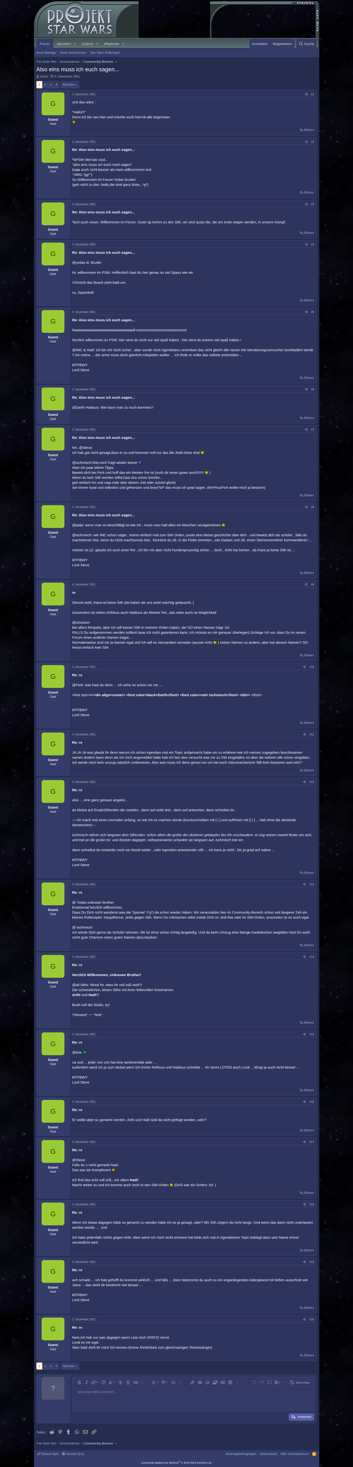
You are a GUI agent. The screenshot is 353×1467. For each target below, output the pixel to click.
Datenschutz (268, 1454)
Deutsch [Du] (73, 1454)
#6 (312, 389)
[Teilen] (306, 94)
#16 (311, 1101)
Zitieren (309, 130)
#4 (312, 244)
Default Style (48, 1454)
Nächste (68, 84)
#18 (311, 1204)
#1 (312, 94)
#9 (312, 584)
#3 (312, 204)
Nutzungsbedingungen (240, 1454)
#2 (312, 142)
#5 (312, 312)
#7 (312, 429)
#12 (311, 782)
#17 (311, 1142)
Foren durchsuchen (73, 52)
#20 (311, 1319)
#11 (311, 734)
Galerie (87, 44)
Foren (45, 44)
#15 (311, 1034)
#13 (311, 884)
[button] (75, 44)
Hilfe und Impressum (294, 1454)
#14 (311, 957)
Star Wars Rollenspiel (105, 52)
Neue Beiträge (46, 52)
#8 (312, 507)
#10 (311, 667)
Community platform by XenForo (176, 1462)
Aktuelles (64, 44)
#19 (311, 1262)
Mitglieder (112, 44)
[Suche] (306, 44)
